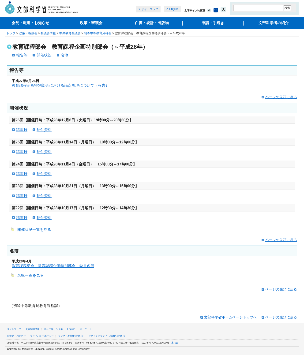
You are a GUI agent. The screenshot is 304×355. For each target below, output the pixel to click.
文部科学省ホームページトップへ (230, 317)
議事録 (21, 130)
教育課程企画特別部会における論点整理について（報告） (60, 85)
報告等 (21, 55)
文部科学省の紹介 (274, 23)
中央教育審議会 (70, 33)
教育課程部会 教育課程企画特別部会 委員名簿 (53, 266)
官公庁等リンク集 (53, 329)
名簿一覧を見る (30, 275)
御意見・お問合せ (16, 336)
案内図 (174, 342)
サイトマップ (149, 9)
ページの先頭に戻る (281, 97)
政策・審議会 (91, 23)
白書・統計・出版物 (152, 23)
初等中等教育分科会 (97, 33)
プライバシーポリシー (42, 336)
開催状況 (44, 55)
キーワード (85, 329)
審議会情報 (48, 33)
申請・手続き (213, 23)
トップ (10, 33)
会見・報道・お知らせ (30, 23)
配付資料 (44, 130)
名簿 (64, 55)
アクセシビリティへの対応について (107, 336)
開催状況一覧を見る (34, 230)
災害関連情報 (33, 329)
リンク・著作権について (71, 336)
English (173, 9)
